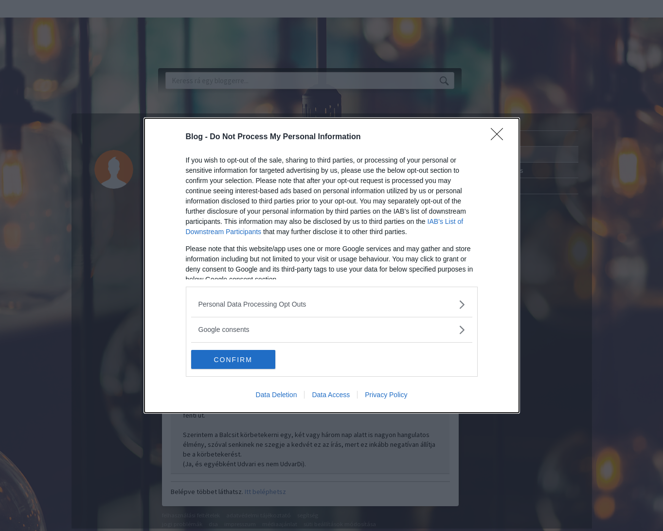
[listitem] (331, 304)
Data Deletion (276, 395)
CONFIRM (237, 360)
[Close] (500, 137)
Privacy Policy (386, 395)
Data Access (331, 395)
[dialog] (331, 265)
